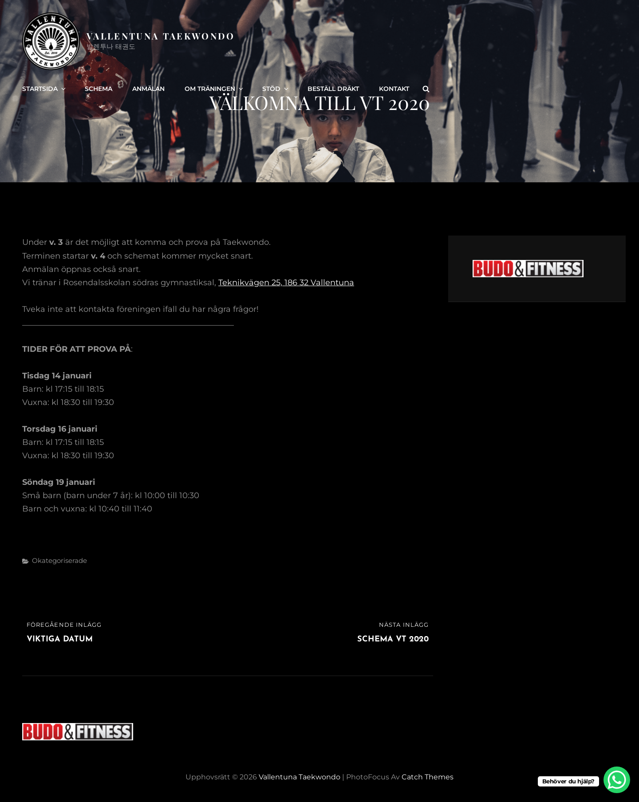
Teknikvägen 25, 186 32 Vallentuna (286, 282)
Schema (98, 89)
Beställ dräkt (333, 89)
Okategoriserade (59, 560)
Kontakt (394, 89)
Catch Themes (428, 777)
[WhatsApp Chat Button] (617, 780)
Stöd (276, 89)
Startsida (44, 89)
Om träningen (215, 89)
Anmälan (148, 89)
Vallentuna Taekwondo (161, 36)
